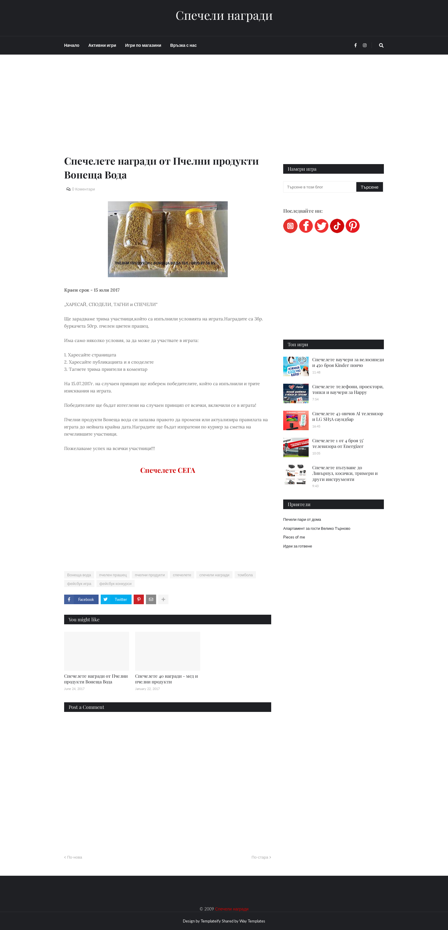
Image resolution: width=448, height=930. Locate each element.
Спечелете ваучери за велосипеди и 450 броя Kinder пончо (348, 362)
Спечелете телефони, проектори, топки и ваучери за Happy (348, 389)
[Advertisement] (167, 112)
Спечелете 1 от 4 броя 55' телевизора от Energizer (338, 443)
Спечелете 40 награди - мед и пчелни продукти (166, 679)
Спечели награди (224, 15)
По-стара (259, 857)
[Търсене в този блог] (320, 187)
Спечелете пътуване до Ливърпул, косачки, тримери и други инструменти (345, 473)
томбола (245, 574)
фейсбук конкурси (115, 583)
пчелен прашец (113, 574)
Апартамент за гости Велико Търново (316, 528)
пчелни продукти (150, 574)
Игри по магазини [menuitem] (143, 45)
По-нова (74, 857)
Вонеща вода (79, 574)
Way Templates (252, 921)
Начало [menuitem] (71, 45)
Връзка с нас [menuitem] (183, 45)
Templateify (211, 921)
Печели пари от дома (302, 519)
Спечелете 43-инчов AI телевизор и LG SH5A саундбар (347, 416)
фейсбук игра (79, 583)
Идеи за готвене (297, 546)
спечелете (182, 574)
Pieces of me (294, 537)
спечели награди (214, 574)
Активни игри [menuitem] (102, 45)
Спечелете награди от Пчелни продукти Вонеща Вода (96, 679)
